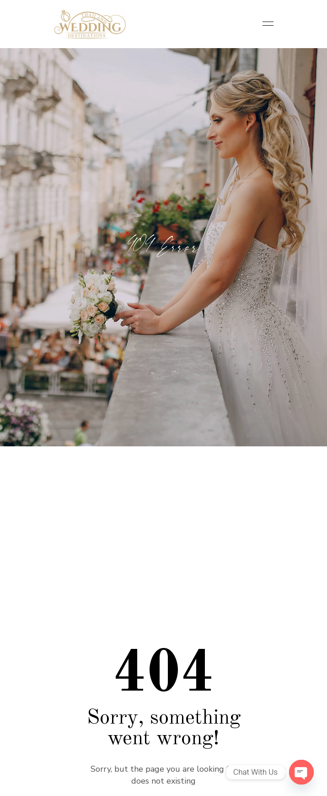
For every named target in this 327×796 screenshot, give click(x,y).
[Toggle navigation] (265, 24)
